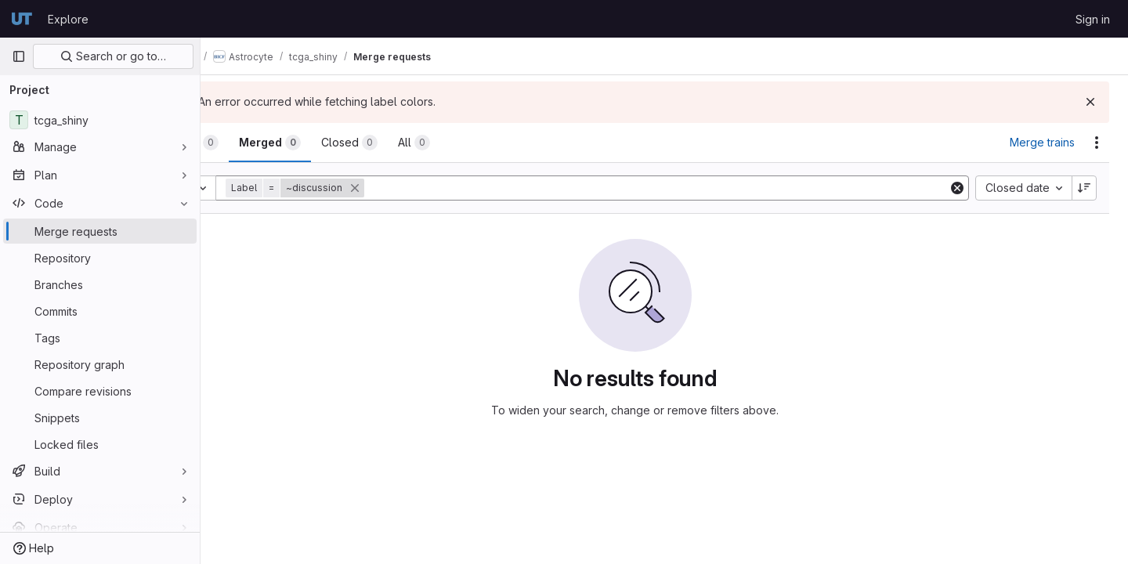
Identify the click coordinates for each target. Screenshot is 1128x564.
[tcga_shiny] (100, 119)
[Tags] (100, 337)
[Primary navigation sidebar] (18, 56)
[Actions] (1096, 142)
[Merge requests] (100, 231)
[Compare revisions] (100, 390)
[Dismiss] (1090, 101)
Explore (68, 19)
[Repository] (100, 257)
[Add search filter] (687, 188)
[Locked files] (100, 444)
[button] (355, 188)
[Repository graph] (100, 364)
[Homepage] (22, 18)
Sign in (1093, 19)
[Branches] (100, 284)
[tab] (253, 142)
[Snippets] (100, 417)
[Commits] (100, 311)
